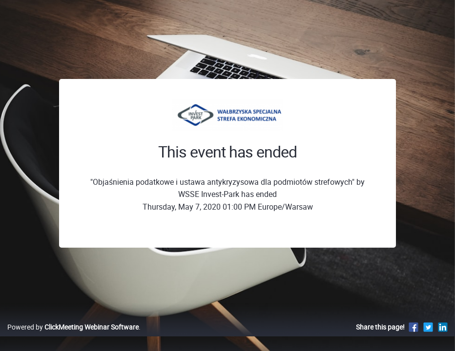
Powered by (73, 337)
